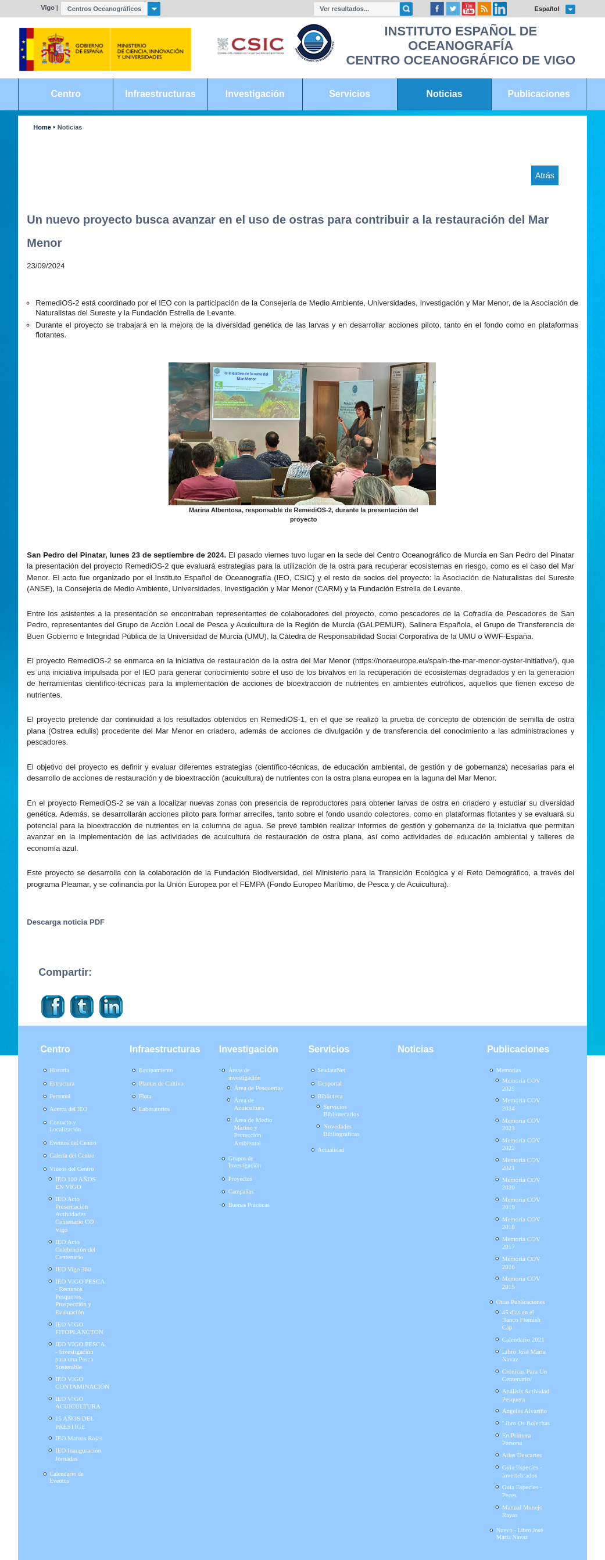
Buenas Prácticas (249, 1205)
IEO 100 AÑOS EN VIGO (75, 1183)
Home (42, 127)
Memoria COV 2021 (521, 1163)
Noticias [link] (444, 94)
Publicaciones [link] (539, 94)
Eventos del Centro (72, 1143)
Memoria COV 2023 (521, 1124)
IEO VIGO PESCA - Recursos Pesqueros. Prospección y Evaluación (80, 1296)
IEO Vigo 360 (73, 1269)
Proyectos (240, 1179)
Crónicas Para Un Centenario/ (524, 1375)
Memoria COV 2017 (521, 1242)
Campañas (241, 1191)
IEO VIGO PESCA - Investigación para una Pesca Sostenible (80, 1355)
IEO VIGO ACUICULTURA (78, 1402)
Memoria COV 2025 (521, 1084)
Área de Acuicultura (249, 1104)
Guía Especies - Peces (522, 1490)
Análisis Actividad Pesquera (526, 1395)
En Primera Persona (516, 1439)
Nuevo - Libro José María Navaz (519, 1534)
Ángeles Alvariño (524, 1410)
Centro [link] (66, 94)
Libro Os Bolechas (526, 1422)
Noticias (70, 127)
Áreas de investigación (244, 1074)
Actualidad (330, 1149)
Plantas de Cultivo (161, 1083)
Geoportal (329, 1083)
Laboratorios (154, 1109)
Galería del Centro (71, 1155)
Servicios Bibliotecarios (341, 1110)
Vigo (48, 7)
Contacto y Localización (65, 1126)
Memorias (508, 1070)
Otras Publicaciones (520, 1302)
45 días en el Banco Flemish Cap (521, 1320)
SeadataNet (331, 1070)
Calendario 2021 (523, 1339)
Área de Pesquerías (258, 1087)
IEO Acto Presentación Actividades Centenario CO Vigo (74, 1214)
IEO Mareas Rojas (78, 1438)
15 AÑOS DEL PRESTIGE (74, 1422)
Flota (145, 1096)
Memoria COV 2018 (521, 1223)
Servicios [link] (349, 94)
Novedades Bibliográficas (341, 1130)
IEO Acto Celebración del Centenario (75, 1249)
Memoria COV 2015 (521, 1282)
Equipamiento (156, 1070)
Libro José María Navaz (524, 1355)
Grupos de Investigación (244, 1162)
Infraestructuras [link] (160, 94)
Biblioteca (329, 1096)
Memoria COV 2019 (521, 1203)
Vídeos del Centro (71, 1169)
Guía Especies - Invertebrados (522, 1471)
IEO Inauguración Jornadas (78, 1454)
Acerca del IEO (68, 1109)
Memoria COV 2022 (521, 1144)
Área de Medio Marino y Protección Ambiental (253, 1131)
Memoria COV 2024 (521, 1104)
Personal (59, 1096)
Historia (59, 1070)
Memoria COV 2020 (521, 1183)
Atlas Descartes (522, 1454)
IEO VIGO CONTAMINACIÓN (82, 1382)
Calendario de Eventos (66, 1477)
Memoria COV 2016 (521, 1262)
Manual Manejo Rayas (522, 1511)
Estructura (61, 1083)
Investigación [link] (255, 94)
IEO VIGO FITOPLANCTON (79, 1328)
